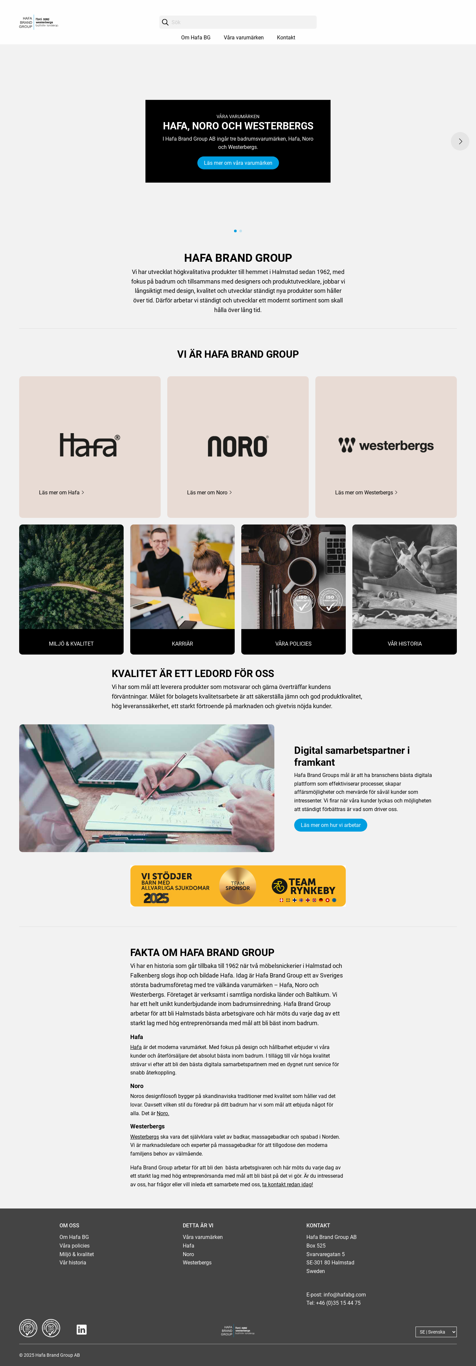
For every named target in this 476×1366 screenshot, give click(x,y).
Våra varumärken (244, 37)
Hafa (136, 1047)
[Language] (436, 1332)
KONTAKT (318, 1225)
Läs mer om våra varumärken (238, 163)
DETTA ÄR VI (198, 1225)
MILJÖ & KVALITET (71, 644)
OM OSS (69, 1225)
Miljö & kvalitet (77, 1254)
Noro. (163, 1113)
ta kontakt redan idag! (287, 1184)
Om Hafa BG (196, 37)
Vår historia (73, 1262)
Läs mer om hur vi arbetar (331, 825)
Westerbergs (144, 1137)
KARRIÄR (182, 644)
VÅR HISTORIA (405, 644)
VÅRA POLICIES (293, 644)
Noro (188, 1254)
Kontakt (286, 37)
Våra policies (75, 1246)
